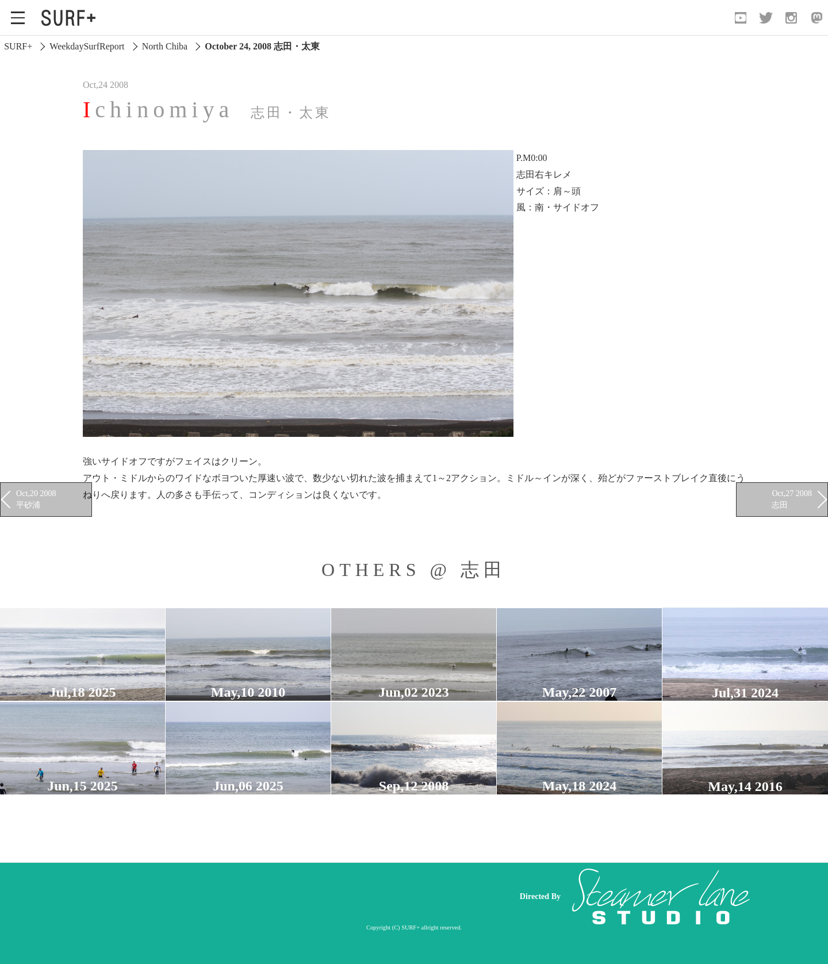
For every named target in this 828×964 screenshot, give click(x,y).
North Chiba (165, 46)
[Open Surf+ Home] (71, 18)
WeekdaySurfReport (86, 46)
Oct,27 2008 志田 (792, 499)
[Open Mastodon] (816, 18)
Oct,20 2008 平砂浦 (36, 499)
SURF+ (18, 46)
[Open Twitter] (766, 18)
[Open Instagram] (791, 18)
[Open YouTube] (740, 18)
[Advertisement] (287, 897)
